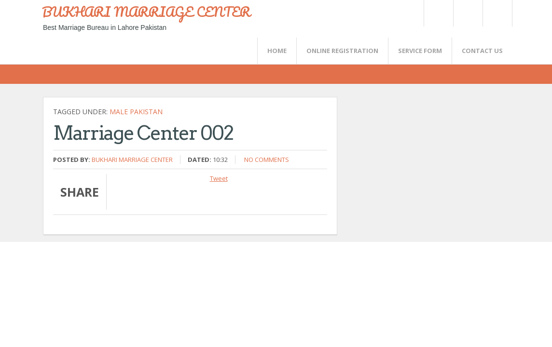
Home (277, 50)
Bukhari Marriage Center (132, 159)
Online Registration (342, 50)
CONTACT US (482, 50)
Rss (467, 13)
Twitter (438, 13)
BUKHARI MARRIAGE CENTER (146, 11)
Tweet (219, 178)
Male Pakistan (136, 111)
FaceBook (495, 13)
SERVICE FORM (420, 50)
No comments (266, 159)
